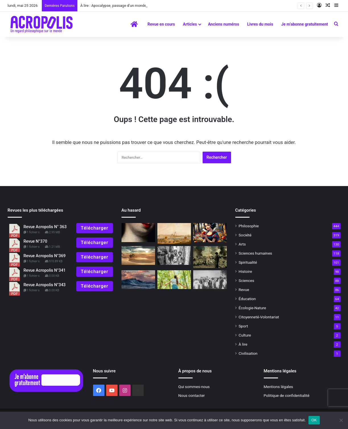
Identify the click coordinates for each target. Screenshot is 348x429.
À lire (243, 344)
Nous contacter (191, 395)
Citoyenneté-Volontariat (259, 317)
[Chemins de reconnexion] (174, 279)
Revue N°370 (35, 241)
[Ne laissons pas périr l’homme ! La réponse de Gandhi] (210, 279)
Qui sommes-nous (194, 386)
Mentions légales (278, 386)
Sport (243, 326)
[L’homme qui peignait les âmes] (138, 232)
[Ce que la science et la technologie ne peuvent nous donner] (210, 257)
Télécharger (94, 228)
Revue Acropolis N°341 (45, 270)
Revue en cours (161, 24)
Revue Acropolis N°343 (45, 284)
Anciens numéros (223, 24)
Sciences (246, 280)
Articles (190, 24)
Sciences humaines (255, 253)
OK (314, 420)
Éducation (247, 298)
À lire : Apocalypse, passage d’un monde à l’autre (120, 5)
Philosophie (249, 226)
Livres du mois (260, 24)
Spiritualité (248, 262)
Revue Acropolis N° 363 (45, 226)
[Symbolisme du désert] (138, 255)
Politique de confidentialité (287, 395)
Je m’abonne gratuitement (304, 24)
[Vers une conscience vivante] (138, 279)
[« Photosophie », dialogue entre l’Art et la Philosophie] (174, 255)
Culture (245, 335)
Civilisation (248, 353)
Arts (242, 244)
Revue (244, 289)
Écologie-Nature (252, 308)
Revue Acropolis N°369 (45, 255)
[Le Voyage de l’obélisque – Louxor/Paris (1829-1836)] (174, 233)
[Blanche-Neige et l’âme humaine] (210, 232)
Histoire (245, 271)
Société (245, 235)
